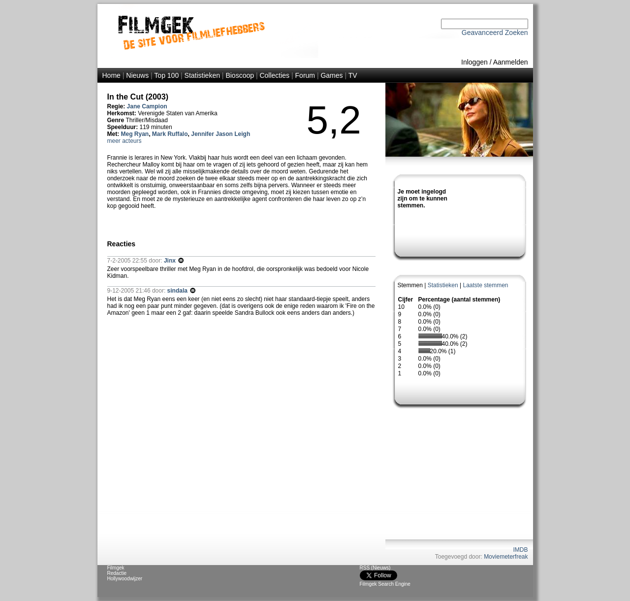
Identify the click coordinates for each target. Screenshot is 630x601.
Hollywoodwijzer (125, 578)
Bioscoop (239, 75)
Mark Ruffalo (170, 134)
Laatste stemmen (485, 285)
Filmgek (116, 567)
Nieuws (137, 75)
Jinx (170, 260)
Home (111, 75)
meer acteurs (124, 140)
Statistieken (202, 75)
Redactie (116, 573)
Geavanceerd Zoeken (495, 32)
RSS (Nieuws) (375, 567)
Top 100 (166, 75)
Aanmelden (510, 62)
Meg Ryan (135, 134)
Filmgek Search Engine (385, 584)
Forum (305, 75)
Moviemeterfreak (506, 556)
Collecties (274, 75)
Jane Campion (147, 106)
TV (352, 75)
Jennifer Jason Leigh (220, 134)
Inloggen (474, 62)
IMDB (520, 549)
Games (331, 75)
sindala (178, 290)
